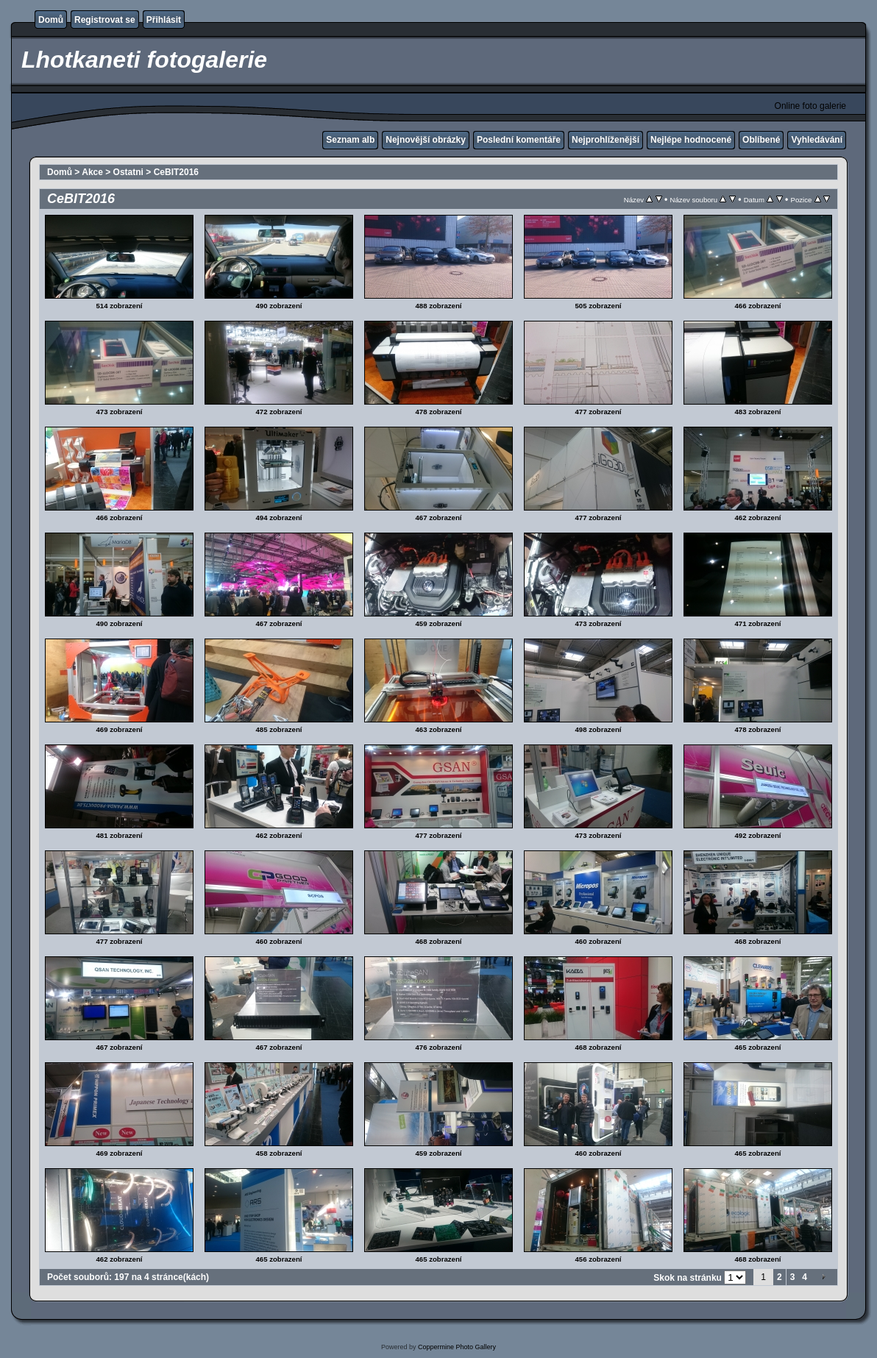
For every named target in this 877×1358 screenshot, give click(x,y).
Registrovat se (104, 20)
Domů (50, 20)
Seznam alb (350, 140)
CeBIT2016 (176, 172)
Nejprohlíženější (605, 140)
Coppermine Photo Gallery (457, 1347)
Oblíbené (761, 140)
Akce (92, 172)
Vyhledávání (816, 140)
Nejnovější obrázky (426, 140)
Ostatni (128, 172)
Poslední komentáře (519, 140)
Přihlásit (163, 20)
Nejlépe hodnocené (690, 140)
